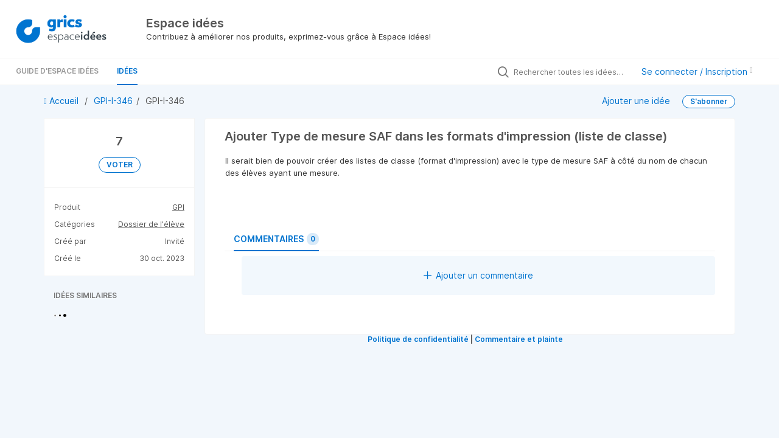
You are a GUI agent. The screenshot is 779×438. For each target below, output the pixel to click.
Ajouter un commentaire (478, 275)
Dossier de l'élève (151, 224)
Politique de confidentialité (418, 339)
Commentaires (276, 239)
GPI (178, 207)
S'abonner (708, 101)
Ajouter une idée (636, 101)
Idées (127, 70)
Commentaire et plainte (519, 339)
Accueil (62, 101)
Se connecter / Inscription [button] (697, 71)
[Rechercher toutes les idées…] (570, 71)
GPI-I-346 (113, 101)
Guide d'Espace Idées (57, 70)
